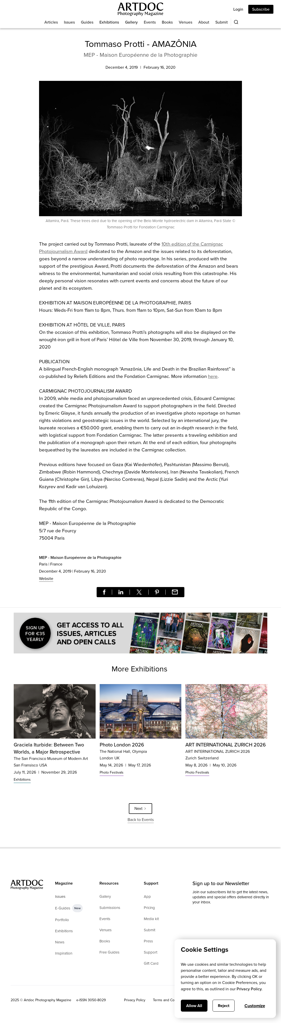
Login (238, 9)
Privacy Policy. (249, 989)
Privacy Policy (134, 1000)
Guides (87, 22)
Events (150, 22)
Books (167, 22)
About (203, 22)
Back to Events (141, 820)
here (213, 376)
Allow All (194, 1006)
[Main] (140, 9)
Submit (221, 22)
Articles (51, 22)
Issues (69, 22)
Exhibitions (109, 22)
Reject (223, 1006)
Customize (254, 1006)
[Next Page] (140, 808)
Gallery (131, 22)
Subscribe (261, 9)
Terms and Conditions (170, 1000)
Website (46, 578)
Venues (185, 22)
